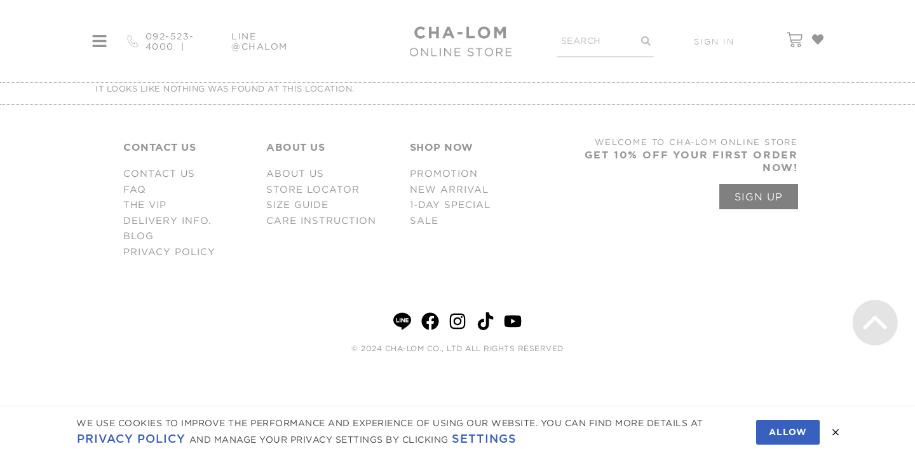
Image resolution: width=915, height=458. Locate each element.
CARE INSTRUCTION (321, 220)
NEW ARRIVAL (449, 189)
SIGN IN (714, 41)
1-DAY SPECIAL (450, 204)
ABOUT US (295, 173)
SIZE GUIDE (297, 204)
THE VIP (144, 204)
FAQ (134, 189)
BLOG (138, 236)
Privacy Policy (131, 438)
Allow (788, 432)
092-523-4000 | (170, 41)
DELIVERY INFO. (167, 220)
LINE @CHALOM (259, 41)
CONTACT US (159, 173)
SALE (424, 220)
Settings (484, 438)
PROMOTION (444, 173)
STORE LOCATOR (313, 189)
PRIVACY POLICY (169, 252)
